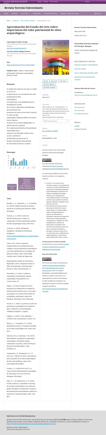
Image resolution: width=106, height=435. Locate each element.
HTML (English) (50, 87)
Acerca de (24, 13)
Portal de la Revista (50, 13)
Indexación (37, 13)
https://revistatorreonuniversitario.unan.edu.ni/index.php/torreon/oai (31, 424)
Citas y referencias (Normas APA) (86, 73)
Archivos (14, 13)
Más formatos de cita (50, 121)
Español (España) (80, 129)
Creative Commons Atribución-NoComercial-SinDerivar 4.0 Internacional (55, 246)
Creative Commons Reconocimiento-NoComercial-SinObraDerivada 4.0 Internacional (54, 268)
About (46, 2)
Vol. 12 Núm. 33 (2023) (28, 21)
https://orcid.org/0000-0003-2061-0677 (17, 48)
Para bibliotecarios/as (81, 114)
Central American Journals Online (15, 2)
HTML (64, 81)
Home (40, 2)
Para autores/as (79, 110)
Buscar (97, 13)
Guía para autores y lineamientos (86, 65)
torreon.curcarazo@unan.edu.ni (85, 95)
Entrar (87, 1)
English (77, 126)
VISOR (55, 81)
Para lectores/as (79, 107)
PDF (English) (49, 84)
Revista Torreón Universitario (24, 7)
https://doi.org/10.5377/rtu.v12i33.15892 (20, 65)
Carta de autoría (80, 69)
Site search (54, 2)
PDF (46, 81)
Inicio (8, 21)
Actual (6, 13)
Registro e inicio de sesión (70, 13)
